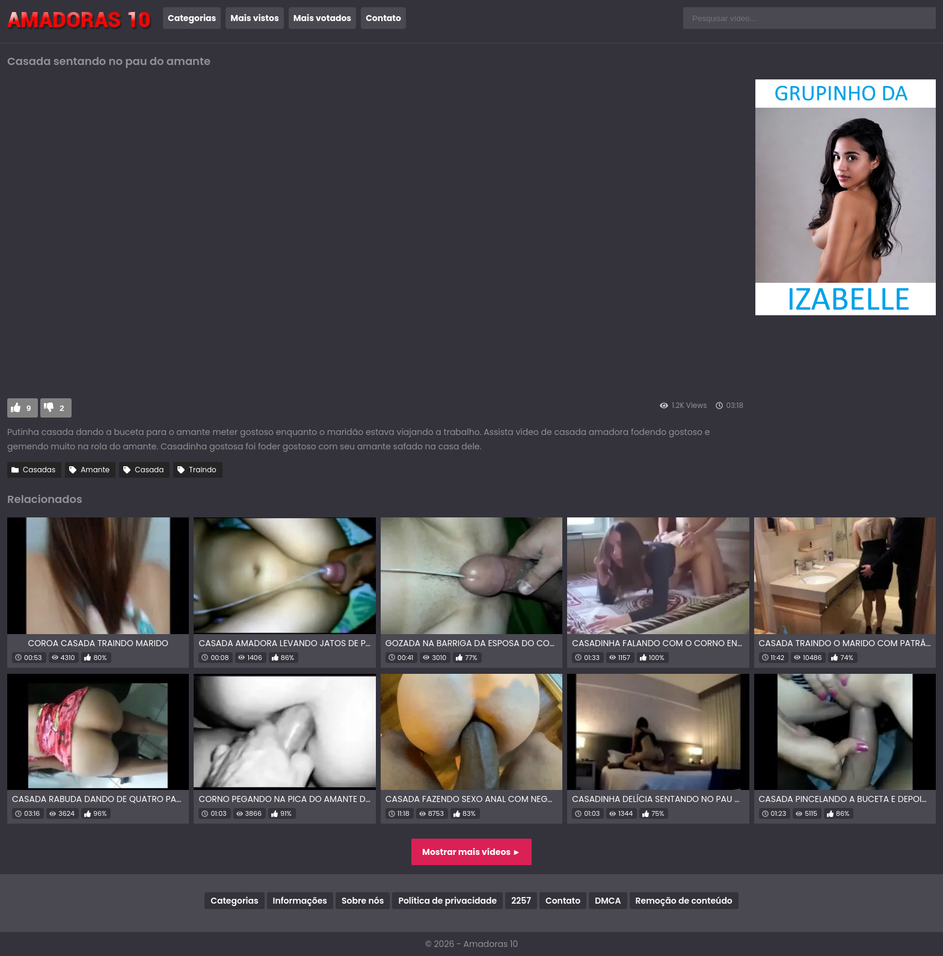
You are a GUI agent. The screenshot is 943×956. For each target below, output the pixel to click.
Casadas (39, 469)
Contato (383, 18)
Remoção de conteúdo (684, 901)
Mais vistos (254, 18)
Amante (95, 469)
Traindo (203, 469)
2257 (521, 901)
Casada (149, 469)
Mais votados (322, 18)
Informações (300, 901)
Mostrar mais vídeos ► (471, 852)
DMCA (608, 901)
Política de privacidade (447, 901)
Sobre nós (363, 901)
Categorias (192, 18)
